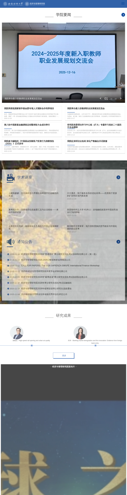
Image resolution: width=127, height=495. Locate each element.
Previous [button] (100, 98)
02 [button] (111, 99)
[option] (63, 63)
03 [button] (116, 99)
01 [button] (106, 98)
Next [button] (121, 98)
